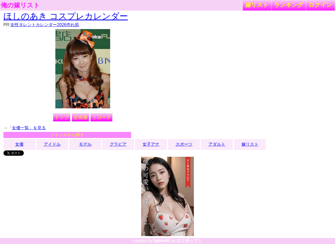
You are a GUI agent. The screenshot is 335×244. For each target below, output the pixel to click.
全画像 (80, 117)
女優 (19, 144)
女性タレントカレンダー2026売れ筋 (44, 24)
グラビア (118, 144)
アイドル (52, 144)
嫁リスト (257, 5)
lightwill (161, 240)
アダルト (216, 144)
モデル (85, 144)
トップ (62, 117)
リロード (101, 117)
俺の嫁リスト (20, 5)
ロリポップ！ (189, 240)
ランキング (288, 5)
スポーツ (184, 144)
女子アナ (150, 144)
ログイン (320, 5)
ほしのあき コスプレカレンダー (65, 16)
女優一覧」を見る (29, 128)
